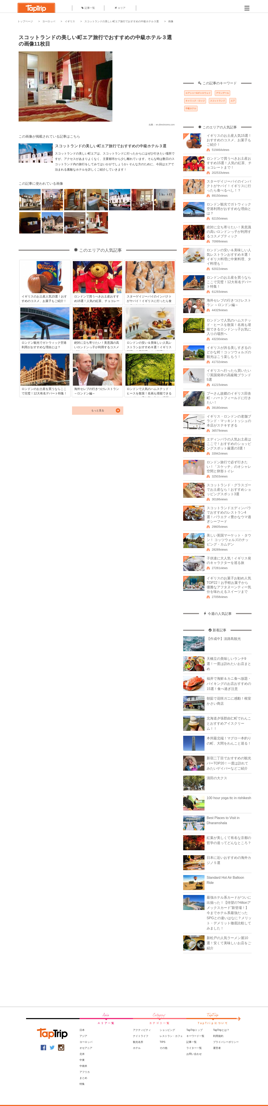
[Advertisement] (217, 54)
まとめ (83, 1077)
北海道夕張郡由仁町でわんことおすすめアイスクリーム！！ (229, 723)
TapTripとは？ (221, 1030)
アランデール (222, 93)
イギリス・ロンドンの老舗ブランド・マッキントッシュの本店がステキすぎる (229, 421)
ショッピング (167, 1030)
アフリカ (85, 1071)
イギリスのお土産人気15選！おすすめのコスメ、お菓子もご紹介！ (229, 140)
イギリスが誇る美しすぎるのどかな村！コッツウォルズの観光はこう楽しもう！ (229, 352)
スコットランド (217, 101)
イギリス (70, 21)
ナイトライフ (140, 1036)
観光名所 (138, 1042)
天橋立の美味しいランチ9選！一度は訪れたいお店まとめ (229, 664)
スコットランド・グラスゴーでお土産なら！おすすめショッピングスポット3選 (229, 489)
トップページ (25, 21)
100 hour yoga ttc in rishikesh (229, 798)
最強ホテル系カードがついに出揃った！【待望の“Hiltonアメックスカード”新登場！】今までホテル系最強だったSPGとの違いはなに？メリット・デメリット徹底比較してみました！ (229, 913)
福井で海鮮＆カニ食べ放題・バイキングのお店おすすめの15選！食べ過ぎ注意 (229, 684)
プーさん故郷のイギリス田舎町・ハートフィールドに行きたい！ (229, 398)
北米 (82, 1053)
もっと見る (97, 410)
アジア (83, 1036)
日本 (82, 1030)
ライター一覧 (194, 1048)
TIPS (162, 1042)
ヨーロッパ (48, 21)
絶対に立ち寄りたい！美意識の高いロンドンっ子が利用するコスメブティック (229, 231)
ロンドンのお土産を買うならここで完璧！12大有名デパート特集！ (229, 282)
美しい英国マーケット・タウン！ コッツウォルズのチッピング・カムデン (229, 540)
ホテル (137, 1048)
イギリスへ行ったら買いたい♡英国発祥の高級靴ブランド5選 (229, 375)
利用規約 (218, 1036)
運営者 (217, 1048)
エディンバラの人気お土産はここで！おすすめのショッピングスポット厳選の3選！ (229, 443)
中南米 (83, 1065)
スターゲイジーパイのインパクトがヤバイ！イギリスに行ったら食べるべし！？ (229, 186)
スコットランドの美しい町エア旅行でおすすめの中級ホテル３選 (121, 21)
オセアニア (86, 1048)
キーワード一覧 (195, 1036)
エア (233, 101)
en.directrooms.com (165, 124)
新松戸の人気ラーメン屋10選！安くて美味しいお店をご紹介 (229, 943)
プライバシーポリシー (226, 1042)
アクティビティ (142, 1030)
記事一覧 (88, 7)
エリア (120, 7)
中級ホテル (191, 108)
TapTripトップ (194, 1030)
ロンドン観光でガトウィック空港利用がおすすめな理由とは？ (229, 208)
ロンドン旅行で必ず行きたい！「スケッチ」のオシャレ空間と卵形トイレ (229, 466)
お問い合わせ (194, 1053)
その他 (163, 1048)
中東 (82, 1059)
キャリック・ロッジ (195, 101)
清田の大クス (217, 778)
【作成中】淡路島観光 (224, 639)
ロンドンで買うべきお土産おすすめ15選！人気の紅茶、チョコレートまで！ (229, 163)
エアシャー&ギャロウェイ (198, 93)
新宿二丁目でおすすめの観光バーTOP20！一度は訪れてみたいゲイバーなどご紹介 (229, 763)
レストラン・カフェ (171, 1036)
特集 (82, 1083)
